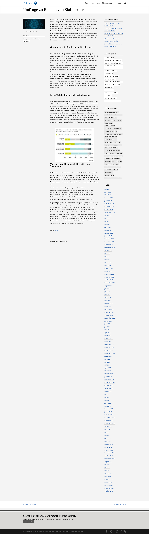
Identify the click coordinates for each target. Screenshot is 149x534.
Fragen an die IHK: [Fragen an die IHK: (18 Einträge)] (111, 70)
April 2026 (107, 192)
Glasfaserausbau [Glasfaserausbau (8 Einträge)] (110, 139)
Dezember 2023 (109, 274)
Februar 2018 (108, 479)
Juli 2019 (107, 429)
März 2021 (107, 371)
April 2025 (107, 227)
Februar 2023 (108, 303)
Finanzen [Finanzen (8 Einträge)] (119, 63)
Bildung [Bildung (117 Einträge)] (107, 120)
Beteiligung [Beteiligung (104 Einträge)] (112, 117)
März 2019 (107, 441)
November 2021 (109, 347)
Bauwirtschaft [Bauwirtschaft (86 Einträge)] (110, 60)
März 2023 (107, 300)
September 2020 (109, 388)
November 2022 (109, 312)
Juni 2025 (107, 221)
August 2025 (108, 215)
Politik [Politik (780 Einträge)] (114, 161)
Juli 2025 (107, 218)
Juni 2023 (107, 292)
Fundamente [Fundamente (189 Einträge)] (109, 73)
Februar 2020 (108, 409)
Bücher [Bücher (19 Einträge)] (113, 120)
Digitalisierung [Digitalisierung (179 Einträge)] (110, 63)
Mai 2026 (107, 189)
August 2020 (108, 391)
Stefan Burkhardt (31, 32)
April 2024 (107, 262)
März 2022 (107, 336)
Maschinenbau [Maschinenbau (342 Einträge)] (117, 156)
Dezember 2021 (109, 344)
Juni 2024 (107, 256)
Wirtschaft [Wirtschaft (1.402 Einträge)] (118, 178)
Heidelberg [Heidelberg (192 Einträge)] (116, 142)
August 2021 (108, 356)
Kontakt (119, 3)
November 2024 (109, 242)
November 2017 (109, 488)
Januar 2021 (108, 377)
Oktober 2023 (108, 280)
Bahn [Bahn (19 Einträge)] (120, 115)
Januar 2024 (108, 271)
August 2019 (108, 426)
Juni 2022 (107, 327)
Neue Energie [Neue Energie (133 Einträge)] (109, 87)
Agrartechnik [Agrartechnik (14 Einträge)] (109, 57)
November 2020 (109, 382)
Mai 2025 (107, 224)
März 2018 (107, 476)
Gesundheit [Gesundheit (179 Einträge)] (113, 136)
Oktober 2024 (108, 245)
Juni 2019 (107, 432)
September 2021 (109, 353)
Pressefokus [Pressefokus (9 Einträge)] (109, 90)
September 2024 (109, 248)
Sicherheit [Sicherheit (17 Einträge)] (108, 164)
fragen (29, 522)
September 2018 (109, 459)
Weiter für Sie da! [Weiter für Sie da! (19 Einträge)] (110, 98)
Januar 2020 (108, 412)
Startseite (74, 531)
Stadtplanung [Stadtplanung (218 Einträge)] (109, 167)
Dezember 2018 (109, 450)
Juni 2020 (107, 397)
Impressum (50, 531)
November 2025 (109, 207)
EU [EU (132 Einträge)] (116, 131)
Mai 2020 (107, 400)
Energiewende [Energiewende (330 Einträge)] (109, 131)
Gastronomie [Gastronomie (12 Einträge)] (117, 134)
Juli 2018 (107, 465)
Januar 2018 (108, 482)
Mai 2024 (107, 259)
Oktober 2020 (108, 385)
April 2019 (107, 438)
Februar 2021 (108, 374)
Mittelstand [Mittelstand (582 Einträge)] (109, 158)
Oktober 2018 (108, 456)
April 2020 (107, 403)
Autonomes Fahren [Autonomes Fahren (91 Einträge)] (111, 115)
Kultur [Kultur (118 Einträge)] (115, 148)
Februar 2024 (108, 268)
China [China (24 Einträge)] (119, 120)
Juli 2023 (107, 289)
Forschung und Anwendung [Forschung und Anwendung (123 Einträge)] (110, 67)
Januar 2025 (108, 236)
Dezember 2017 (109, 485)
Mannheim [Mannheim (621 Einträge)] (108, 156)
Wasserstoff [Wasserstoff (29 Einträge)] (109, 178)
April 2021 (107, 368)
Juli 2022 (107, 324)
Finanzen (26, 41)
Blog (92, 3)
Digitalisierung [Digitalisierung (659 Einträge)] (110, 126)
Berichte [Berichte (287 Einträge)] (119, 60)
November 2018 (109, 453)
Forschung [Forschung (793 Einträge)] (108, 134)
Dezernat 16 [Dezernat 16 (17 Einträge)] (109, 123)
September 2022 (109, 318)
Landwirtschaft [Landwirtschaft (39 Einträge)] (110, 153)
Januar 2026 (108, 201)
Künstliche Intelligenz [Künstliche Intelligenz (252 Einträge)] (112, 150)
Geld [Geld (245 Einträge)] (106, 136)
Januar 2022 (108, 341)
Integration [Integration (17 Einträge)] (117, 145)
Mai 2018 (107, 470)
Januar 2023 (108, 306)
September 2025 (109, 212)
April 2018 (107, 473)
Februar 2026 (108, 198)
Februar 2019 (108, 444)
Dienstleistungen (108, 3)
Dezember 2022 (109, 309)
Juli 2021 (107, 359)
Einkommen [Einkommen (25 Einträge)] (117, 128)
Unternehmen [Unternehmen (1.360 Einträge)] (109, 175)
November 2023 (109, 277)
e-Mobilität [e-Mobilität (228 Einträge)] (108, 128)
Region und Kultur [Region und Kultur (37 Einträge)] (111, 92)
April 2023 (107, 297)
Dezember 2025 (109, 204)
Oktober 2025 (108, 209)
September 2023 (109, 283)
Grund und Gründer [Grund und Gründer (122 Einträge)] (111, 76)
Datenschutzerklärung (62, 531)
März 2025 (107, 230)
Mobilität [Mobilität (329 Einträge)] (117, 158)
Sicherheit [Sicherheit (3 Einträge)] (108, 95)
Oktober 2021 (108, 350)
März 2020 (107, 406)
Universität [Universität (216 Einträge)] (108, 172)
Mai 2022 (107, 330)
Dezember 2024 (109, 239)
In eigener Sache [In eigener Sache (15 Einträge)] (110, 79)
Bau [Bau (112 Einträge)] (106, 117)
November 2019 (109, 418)
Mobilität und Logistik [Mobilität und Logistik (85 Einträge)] (112, 84)
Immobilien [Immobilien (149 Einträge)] (108, 145)
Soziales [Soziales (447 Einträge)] (115, 164)
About (98, 3)
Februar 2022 (108, 338)
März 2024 (107, 265)
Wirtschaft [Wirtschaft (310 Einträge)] (108, 101)
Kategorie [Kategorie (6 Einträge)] (108, 81)
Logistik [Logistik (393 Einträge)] (119, 153)
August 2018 (108, 462)
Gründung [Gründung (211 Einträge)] (108, 142)
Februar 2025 (108, 233)
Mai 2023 (107, 294)
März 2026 (107, 195)
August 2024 (108, 250)
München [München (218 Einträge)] (108, 161)
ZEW (56, 230)
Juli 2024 (107, 253)
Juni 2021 (107, 362)
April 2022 (107, 333)
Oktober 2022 (108, 315)
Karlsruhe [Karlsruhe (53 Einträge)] (108, 148)
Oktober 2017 (108, 491)
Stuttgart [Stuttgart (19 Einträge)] (108, 169)
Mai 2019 (107, 435)
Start (86, 3)
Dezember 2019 (109, 415)
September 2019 (109, 423)
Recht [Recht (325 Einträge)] (120, 161)
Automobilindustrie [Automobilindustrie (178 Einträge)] (111, 112)
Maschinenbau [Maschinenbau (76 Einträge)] (117, 81)
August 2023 (108, 286)
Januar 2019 (108, 447)
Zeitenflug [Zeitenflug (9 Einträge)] (117, 101)
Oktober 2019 (108, 421)
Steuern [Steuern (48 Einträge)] (118, 167)
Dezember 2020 (109, 380)
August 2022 (108, 321)
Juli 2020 (107, 394)
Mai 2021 (107, 365)
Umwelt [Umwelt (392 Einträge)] (115, 169)
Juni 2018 (107, 467)
